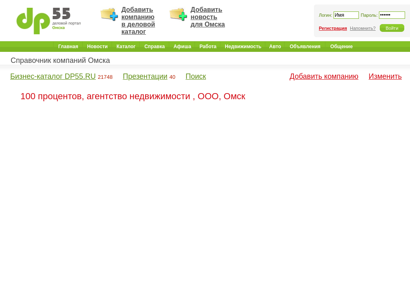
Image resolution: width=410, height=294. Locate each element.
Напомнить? (363, 28)
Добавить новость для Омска (207, 17)
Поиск (196, 76)
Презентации (145, 76)
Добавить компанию (324, 76)
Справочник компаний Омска (60, 60)
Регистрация (333, 28)
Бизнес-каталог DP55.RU (53, 76)
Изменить (385, 76)
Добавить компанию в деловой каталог (138, 20)
